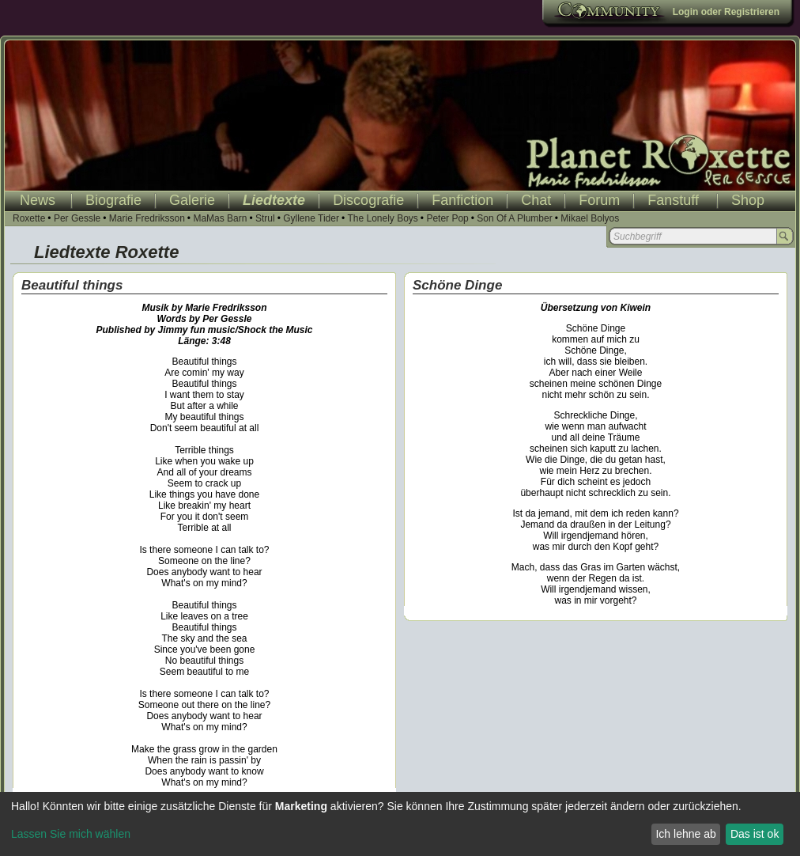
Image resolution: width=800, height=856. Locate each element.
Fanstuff (673, 200)
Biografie (113, 200)
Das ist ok (754, 834)
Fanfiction (462, 200)
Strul (265, 218)
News (37, 200)
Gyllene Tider (311, 218)
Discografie (368, 200)
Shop (747, 200)
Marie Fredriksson (147, 218)
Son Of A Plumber (514, 218)
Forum (599, 200)
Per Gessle (77, 218)
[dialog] (400, 824)
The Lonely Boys (382, 218)
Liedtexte (274, 200)
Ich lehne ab (685, 834)
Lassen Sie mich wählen (70, 834)
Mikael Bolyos (589, 218)
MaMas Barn (220, 218)
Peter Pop (447, 218)
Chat (536, 200)
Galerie (192, 200)
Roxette (29, 218)
